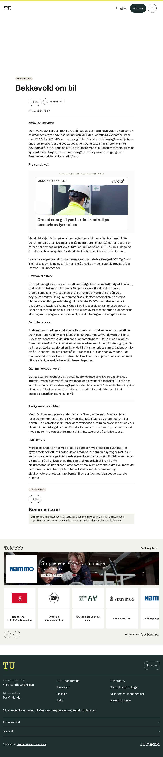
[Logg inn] (120, 8)
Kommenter (53, 102)
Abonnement (81, 722)
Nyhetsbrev (117, 680)
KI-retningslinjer (120, 700)
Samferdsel (24, 78)
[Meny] (152, 8)
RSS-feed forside (68, 680)
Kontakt (81, 731)
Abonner (137, 8)
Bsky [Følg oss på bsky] (60, 700)
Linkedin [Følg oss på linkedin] (62, 694)
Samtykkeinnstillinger (124, 687)
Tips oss (152, 665)
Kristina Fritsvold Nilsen (18, 684)
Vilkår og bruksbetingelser (127, 694)
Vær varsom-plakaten (53, 710)
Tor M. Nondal (12, 697)
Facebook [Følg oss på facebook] (63, 687)
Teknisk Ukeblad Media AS (31, 744)
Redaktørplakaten (84, 710)
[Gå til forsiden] (7, 8)
